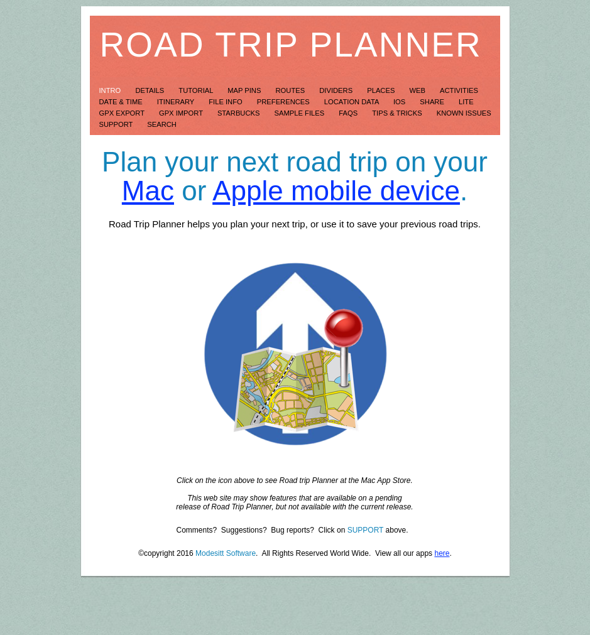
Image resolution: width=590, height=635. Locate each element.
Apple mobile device (336, 190)
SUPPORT (365, 530)
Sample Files (301, 113)
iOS (400, 102)
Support (117, 124)
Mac (148, 190)
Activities (459, 90)
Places (381, 90)
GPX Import (182, 113)
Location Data (352, 102)
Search (162, 124)
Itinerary (176, 102)
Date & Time (122, 102)
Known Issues (464, 113)
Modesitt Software (225, 553)
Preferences (284, 102)
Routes (291, 90)
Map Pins (245, 90)
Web (418, 90)
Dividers (336, 90)
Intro (111, 90)
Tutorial (196, 90)
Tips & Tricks (397, 113)
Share (433, 102)
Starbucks (239, 113)
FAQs (349, 113)
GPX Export (122, 113)
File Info (226, 102)
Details (150, 90)
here (441, 553)
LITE (466, 102)
